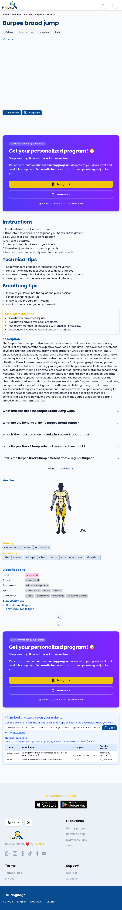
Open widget (19, 732)
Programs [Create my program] (32, 112)
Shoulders (93, 557)
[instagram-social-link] (15, 853)
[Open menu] (115, 5)
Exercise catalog (76, 840)
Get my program (77, 828)
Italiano (50, 901)
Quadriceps (11, 547)
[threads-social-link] (22, 853)
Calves (17, 557)
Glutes (27, 547)
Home (6, 14)
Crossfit (57, 590)
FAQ (57, 32)
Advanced (32, 575)
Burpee (28, 14)
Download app (75, 834)
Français (8, 901)
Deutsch (35, 901)
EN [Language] (105, 5)
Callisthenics (33, 590)
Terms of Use (13, 873)
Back (54, 557)
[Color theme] (28, 822)
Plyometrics (42, 595)
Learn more (61, 194)
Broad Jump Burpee (18, 605)
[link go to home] (15, 835)
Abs (6, 557)
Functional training (77, 595)
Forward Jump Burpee (20, 609)
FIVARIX (39, 844)
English (22, 901)
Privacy (9, 878)
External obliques (71, 557)
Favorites (11, 112)
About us (72, 878)
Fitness (46, 590)
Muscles (44, 32)
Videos (9, 32)
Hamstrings (42, 547)
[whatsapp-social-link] (7, 853)
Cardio (29, 595)
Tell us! (70, 468)
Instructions (26, 32)
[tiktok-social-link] (30, 853)
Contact (71, 873)
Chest (43, 557)
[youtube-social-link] (44, 853)
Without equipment (37, 585)
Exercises (16, 14)
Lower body (57, 595)
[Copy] (109, 727)
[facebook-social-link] (37, 853)
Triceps (30, 557)
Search (70, 845)
